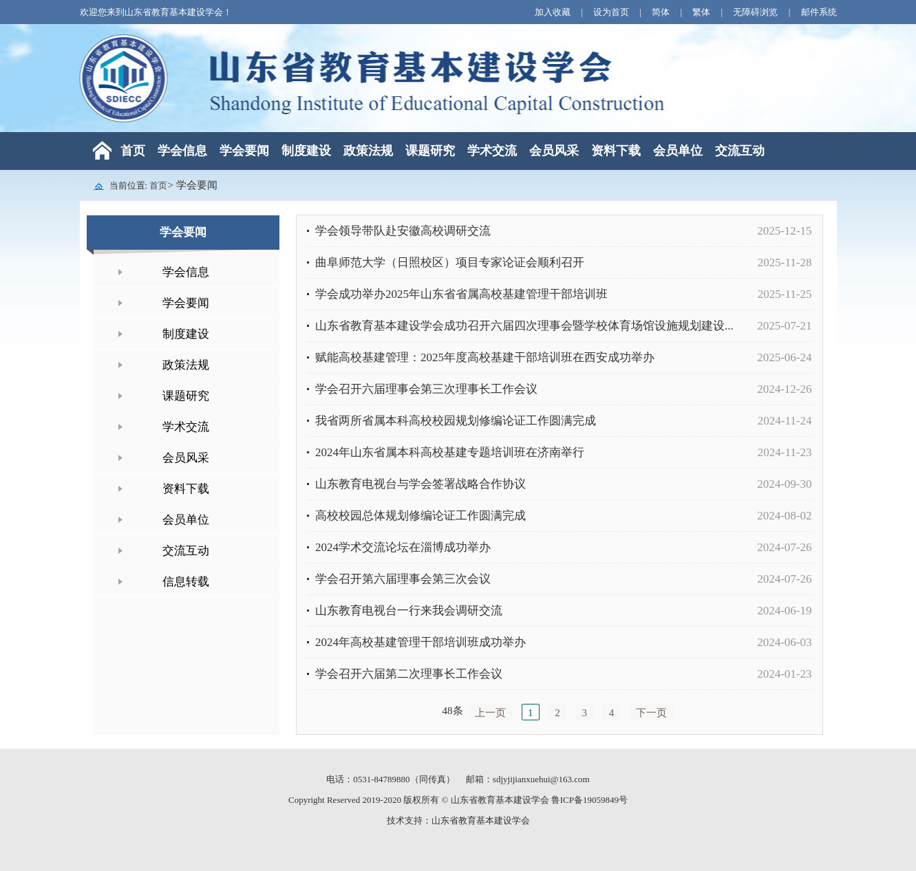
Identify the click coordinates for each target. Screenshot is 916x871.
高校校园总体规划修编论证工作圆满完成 (420, 515)
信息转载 (185, 581)
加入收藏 (554, 12)
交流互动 (740, 151)
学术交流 (492, 151)
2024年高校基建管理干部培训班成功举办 (420, 642)
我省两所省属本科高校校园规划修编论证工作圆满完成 (455, 420)
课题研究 (430, 151)
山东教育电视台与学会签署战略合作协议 (420, 484)
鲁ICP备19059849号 (589, 800)
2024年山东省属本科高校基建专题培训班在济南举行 (449, 452)
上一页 (490, 712)
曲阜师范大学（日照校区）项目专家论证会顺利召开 (449, 262)
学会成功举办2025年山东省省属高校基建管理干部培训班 (461, 294)
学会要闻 (244, 151)
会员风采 (554, 151)
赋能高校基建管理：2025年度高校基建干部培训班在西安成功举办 (484, 357)
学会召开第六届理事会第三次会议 (403, 578)
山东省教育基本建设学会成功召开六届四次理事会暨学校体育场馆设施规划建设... (524, 325)
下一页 (651, 712)
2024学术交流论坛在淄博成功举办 (403, 547)
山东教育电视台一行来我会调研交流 (408, 610)
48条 (453, 710)
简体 (662, 12)
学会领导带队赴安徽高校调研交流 (403, 230)
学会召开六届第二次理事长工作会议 (408, 673)
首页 (132, 151)
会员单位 (678, 151)
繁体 (702, 12)
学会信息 (182, 151)
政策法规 (368, 151)
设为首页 (612, 12)
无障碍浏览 (756, 12)
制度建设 (306, 151)
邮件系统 (819, 12)
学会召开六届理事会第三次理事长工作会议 (426, 389)
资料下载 (616, 151)
